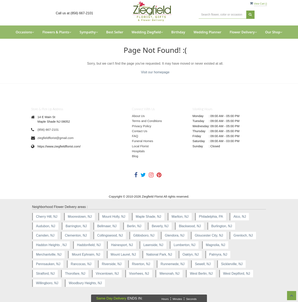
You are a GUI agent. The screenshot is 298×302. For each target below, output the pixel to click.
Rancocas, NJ (81, 264)
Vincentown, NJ (107, 273)
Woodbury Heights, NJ (85, 283)
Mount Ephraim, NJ (86, 254)
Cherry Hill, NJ (46, 216)
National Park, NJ (159, 254)
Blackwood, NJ (190, 226)
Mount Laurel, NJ (123, 254)
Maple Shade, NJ (148, 216)
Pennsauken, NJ (48, 264)
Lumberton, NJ (184, 245)
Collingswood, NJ (110, 235)
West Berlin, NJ (201, 273)
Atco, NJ (239, 216)
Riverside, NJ (111, 264)
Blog (135, 156)
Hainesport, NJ (122, 245)
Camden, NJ (45, 235)
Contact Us (139, 131)
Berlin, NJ (134, 226)
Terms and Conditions (147, 121)
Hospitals (138, 151)
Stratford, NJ (45, 273)
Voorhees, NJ (139, 273)
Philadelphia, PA (211, 216)
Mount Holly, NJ (113, 216)
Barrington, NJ (76, 226)
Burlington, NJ (221, 226)
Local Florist (140, 146)
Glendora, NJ (174, 235)
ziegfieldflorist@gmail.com (55, 138)
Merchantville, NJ (48, 254)
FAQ (135, 136)
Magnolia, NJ (215, 245)
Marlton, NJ (180, 216)
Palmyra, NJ (218, 254)
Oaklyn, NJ (191, 254)
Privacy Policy (141, 126)
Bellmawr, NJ (107, 226)
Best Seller (114, 32)
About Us (138, 116)
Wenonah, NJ (169, 273)
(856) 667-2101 (48, 129)
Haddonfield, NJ (89, 245)
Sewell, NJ (203, 264)
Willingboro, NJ (47, 283)
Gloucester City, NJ (209, 235)
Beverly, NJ (160, 226)
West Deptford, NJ (236, 273)
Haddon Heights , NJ (51, 245)
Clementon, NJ (76, 235)
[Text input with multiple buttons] (222, 15)
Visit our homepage (155, 72)
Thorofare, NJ (75, 273)
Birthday (178, 32)
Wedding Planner (207, 32)
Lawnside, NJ (153, 245)
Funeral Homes (142, 141)
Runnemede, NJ (173, 264)
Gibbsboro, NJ (143, 235)
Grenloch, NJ (243, 235)
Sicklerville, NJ (232, 264)
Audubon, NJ (45, 226)
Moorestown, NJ (80, 216)
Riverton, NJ (141, 264)
